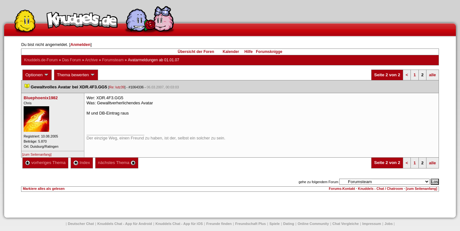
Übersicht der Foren (196, 51)
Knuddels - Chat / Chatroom (380, 188)
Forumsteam (113, 60)
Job (389, 224)
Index (81, 162)
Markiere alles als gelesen (44, 188)
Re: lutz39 (117, 87)
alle (432, 74)
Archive (91, 60)
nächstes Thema (116, 162)
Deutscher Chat (81, 224)
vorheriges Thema (45, 162)
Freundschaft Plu (250, 224)
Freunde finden (219, 224)
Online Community (313, 224)
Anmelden (80, 44)
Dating (288, 224)
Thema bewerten (76, 75)
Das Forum (71, 60)
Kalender (231, 51)
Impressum (371, 224)
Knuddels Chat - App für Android (124, 224)
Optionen (37, 75)
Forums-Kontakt (342, 188)
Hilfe (248, 51)
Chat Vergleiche (346, 224)
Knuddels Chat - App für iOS (179, 224)
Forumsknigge (269, 51)
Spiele (274, 224)
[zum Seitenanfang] (36, 154)
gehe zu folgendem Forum (318, 182)
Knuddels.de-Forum (40, 60)
